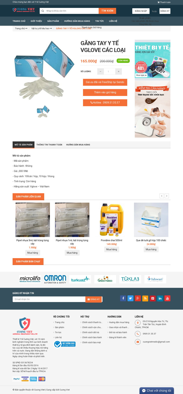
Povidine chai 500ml (150, 240)
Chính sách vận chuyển (93, 327)
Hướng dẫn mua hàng (78, 145)
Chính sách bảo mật (91, 342)
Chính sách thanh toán (92, 322)
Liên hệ (58, 337)
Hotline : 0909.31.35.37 (105, 102)
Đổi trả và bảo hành (118, 332)
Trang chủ (59, 322)
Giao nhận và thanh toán (120, 327)
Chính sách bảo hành (92, 337)
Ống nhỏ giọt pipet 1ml (32, 240)
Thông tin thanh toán (49, 145)
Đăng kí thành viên (117, 337)
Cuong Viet (64, 390)
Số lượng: (85, 71)
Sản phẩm (59, 327)
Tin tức (58, 332)
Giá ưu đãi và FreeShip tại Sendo (105, 82)
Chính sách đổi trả (90, 332)
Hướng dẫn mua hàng (119, 322)
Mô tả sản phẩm (23, 145)
